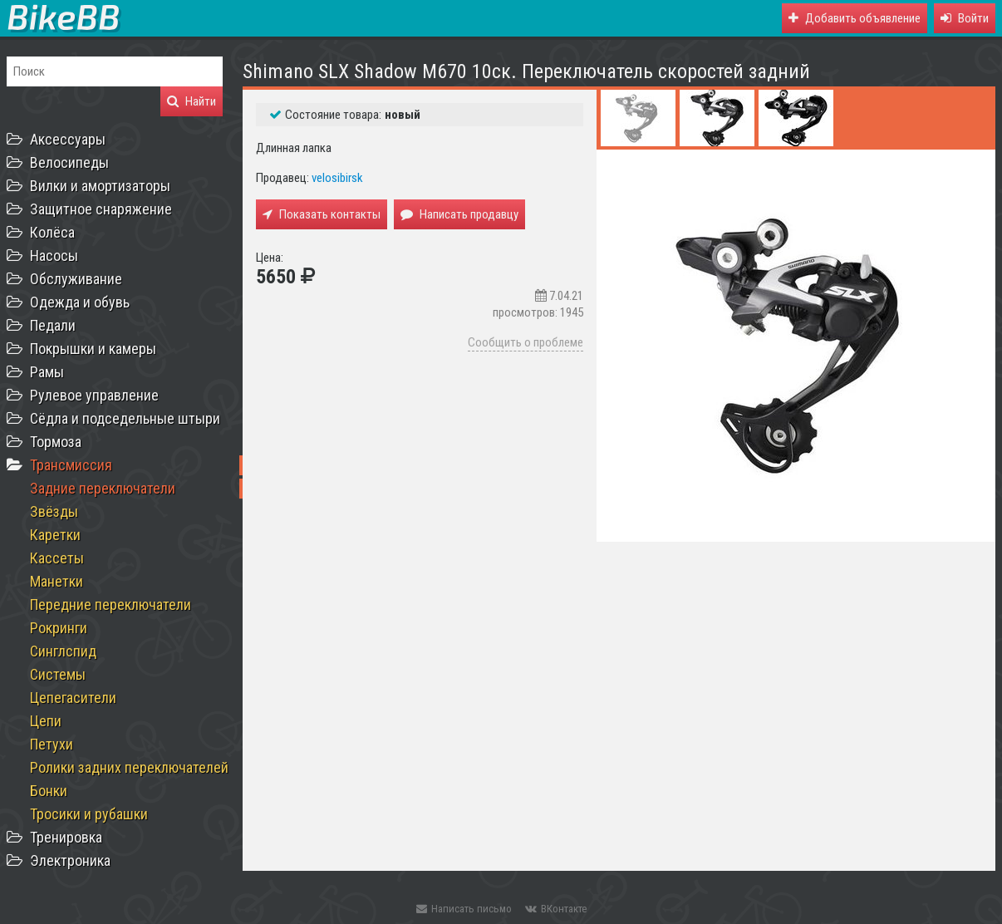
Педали (53, 325)
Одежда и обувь (80, 302)
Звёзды (54, 511)
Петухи (51, 744)
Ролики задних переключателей (129, 767)
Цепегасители (73, 697)
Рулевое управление (94, 395)
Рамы (47, 372)
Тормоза (55, 441)
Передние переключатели (110, 604)
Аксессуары (68, 139)
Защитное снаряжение (101, 209)
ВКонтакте (556, 908)
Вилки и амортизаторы (100, 185)
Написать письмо (464, 908)
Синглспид (63, 651)
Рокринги (58, 627)
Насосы (54, 255)
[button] (964, 18)
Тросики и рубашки (89, 814)
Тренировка (66, 837)
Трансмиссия (71, 465)
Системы (58, 674)
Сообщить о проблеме (525, 342)
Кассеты (57, 558)
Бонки (48, 790)
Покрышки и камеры (93, 348)
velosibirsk (337, 177)
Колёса (52, 232)
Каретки (55, 534)
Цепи (45, 721)
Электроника (70, 860)
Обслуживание (76, 279)
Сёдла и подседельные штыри (125, 418)
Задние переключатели (102, 488)
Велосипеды (69, 162)
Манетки (56, 581)
